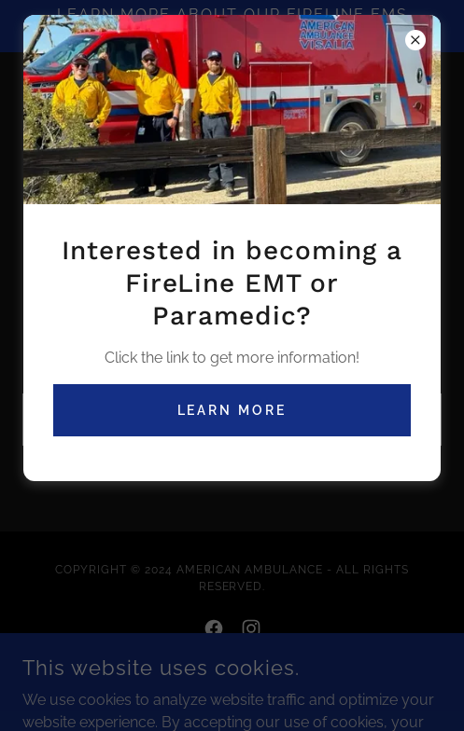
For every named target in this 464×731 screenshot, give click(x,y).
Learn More (232, 410)
